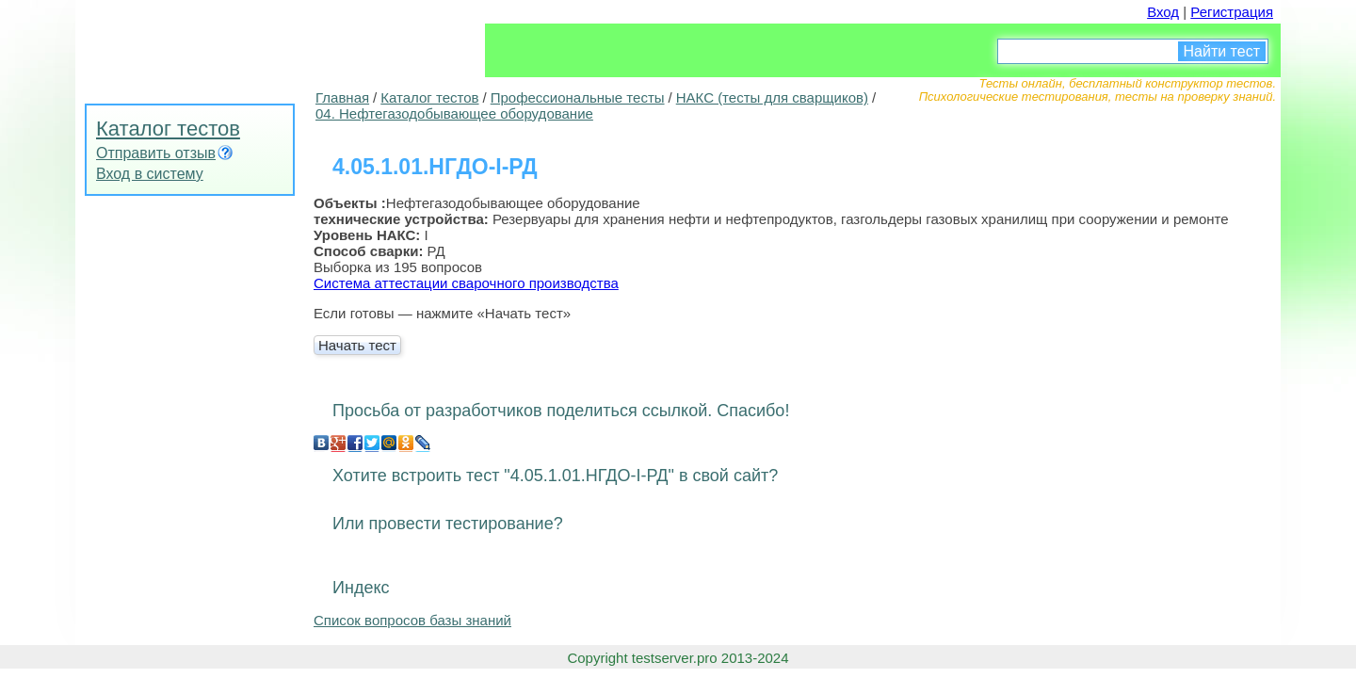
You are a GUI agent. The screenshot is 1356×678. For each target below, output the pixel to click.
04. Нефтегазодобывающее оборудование (454, 113)
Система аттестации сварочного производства (466, 283)
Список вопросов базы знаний (412, 620)
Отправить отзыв (156, 153)
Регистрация (1231, 12)
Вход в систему (149, 174)
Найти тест (1222, 51)
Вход (1163, 12)
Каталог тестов (168, 128)
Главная (342, 97)
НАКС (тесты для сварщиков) (772, 97)
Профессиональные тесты (578, 97)
